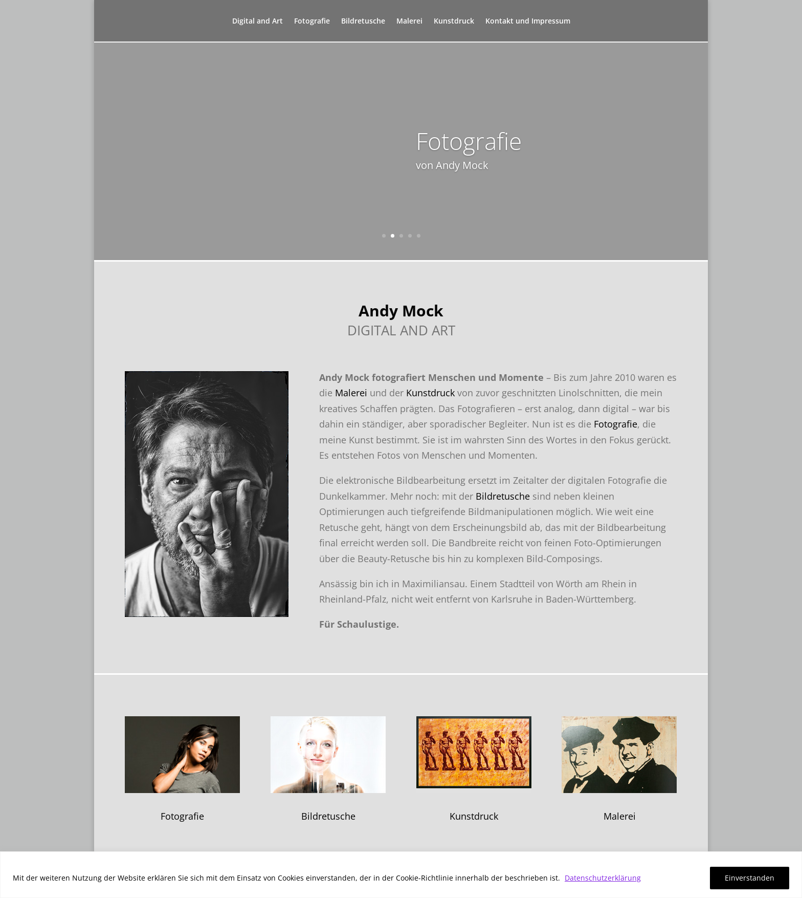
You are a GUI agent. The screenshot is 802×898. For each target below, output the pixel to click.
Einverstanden (749, 878)
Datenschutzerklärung (603, 878)
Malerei (409, 23)
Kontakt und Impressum (527, 23)
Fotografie (312, 23)
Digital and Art (257, 23)
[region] (401, 874)
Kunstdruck (454, 23)
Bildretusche (363, 23)
